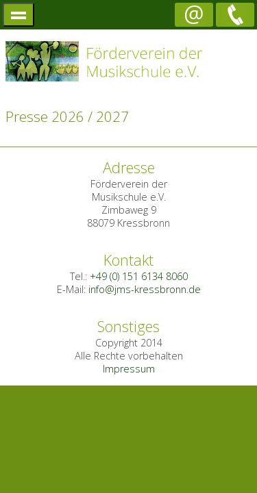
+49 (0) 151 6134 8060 (139, 276)
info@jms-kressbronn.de (144, 289)
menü (19, 15)
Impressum (129, 368)
